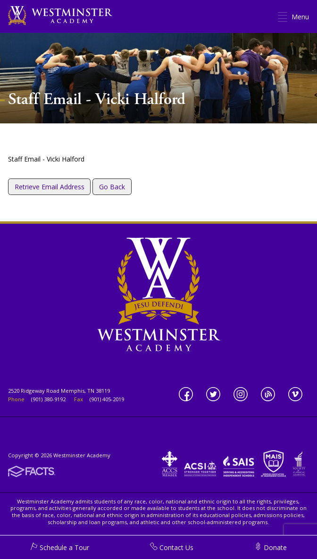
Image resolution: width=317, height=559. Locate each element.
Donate (270, 547)
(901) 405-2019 (107, 399)
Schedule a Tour (59, 547)
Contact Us (171, 547)
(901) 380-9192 (48, 399)
